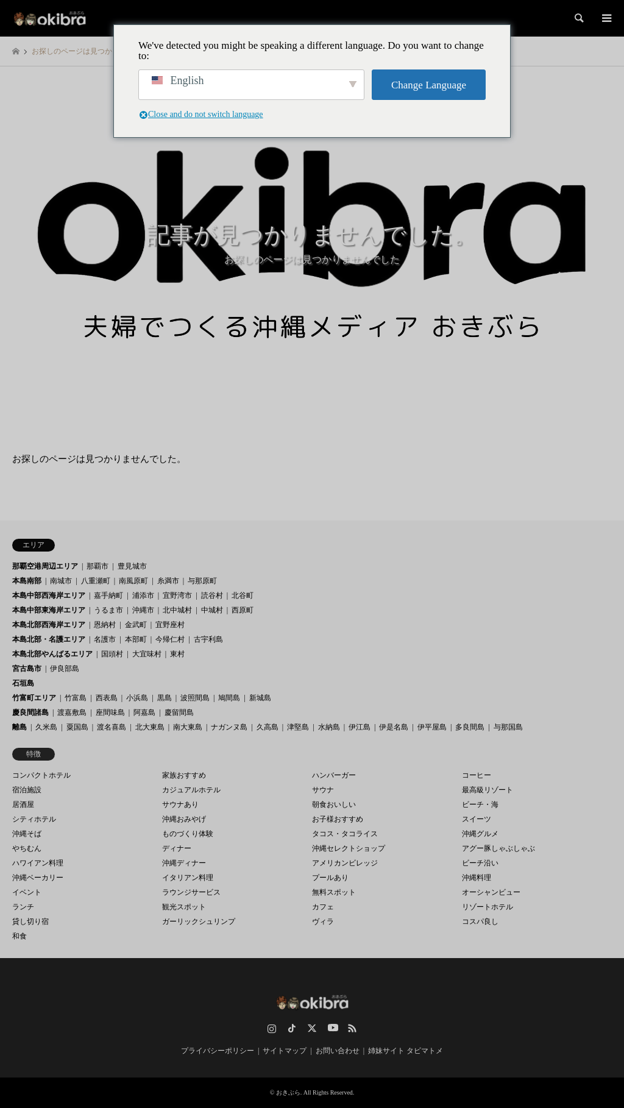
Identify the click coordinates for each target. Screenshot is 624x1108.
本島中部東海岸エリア (48, 610)
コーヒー (476, 775)
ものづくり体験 (187, 833)
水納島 (329, 727)
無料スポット (334, 892)
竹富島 (76, 698)
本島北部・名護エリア (48, 639)
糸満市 (168, 581)
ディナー (176, 848)
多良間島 (469, 727)
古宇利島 (208, 639)
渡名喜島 (111, 727)
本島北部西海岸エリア (48, 624)
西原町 (243, 610)
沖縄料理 (476, 877)
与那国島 (508, 727)
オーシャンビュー (491, 892)
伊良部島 (64, 668)
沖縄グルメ (480, 833)
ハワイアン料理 (37, 863)
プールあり (330, 877)
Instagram (272, 1028)
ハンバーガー (334, 775)
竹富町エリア (34, 698)
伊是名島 (393, 727)
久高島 (267, 727)
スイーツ (476, 819)
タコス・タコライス (345, 833)
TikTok (292, 1028)
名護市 (105, 639)
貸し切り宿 (30, 921)
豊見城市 (132, 566)
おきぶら (288, 1092)
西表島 (107, 698)
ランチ (23, 907)
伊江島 (359, 727)
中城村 (212, 610)
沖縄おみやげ (184, 819)
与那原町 (202, 581)
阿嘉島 (144, 712)
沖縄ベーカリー (37, 877)
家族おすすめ (184, 775)
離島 (19, 727)
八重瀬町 (95, 581)
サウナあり (180, 804)
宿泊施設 (26, 790)
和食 (19, 936)
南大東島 (187, 727)
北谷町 (243, 595)
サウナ (323, 790)
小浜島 (137, 698)
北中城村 (177, 610)
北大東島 (150, 727)
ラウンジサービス (191, 892)
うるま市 (108, 610)
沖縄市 (143, 610)
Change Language (428, 85)
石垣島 (23, 683)
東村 (177, 654)
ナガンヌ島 (229, 727)
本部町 (136, 639)
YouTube (332, 1028)
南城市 (61, 581)
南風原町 (133, 581)
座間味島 (110, 712)
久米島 (46, 727)
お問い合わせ (338, 1050)
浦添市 (143, 595)
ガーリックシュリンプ (198, 921)
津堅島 (298, 727)
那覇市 (97, 566)
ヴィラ (323, 921)
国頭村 (112, 654)
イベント (26, 892)
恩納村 (105, 624)
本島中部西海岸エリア (48, 595)
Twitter (312, 1028)
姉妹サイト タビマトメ (405, 1050)
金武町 (136, 624)
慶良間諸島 (30, 712)
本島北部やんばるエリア (52, 654)
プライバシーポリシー (217, 1050)
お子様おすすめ (337, 819)
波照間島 (195, 698)
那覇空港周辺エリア (45, 566)
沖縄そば (26, 833)
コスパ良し (480, 921)
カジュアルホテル (191, 790)
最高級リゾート (487, 790)
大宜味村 (146, 654)
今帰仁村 (170, 639)
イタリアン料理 (187, 877)
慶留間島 (179, 712)
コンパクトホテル (41, 775)
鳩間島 (229, 698)
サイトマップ (285, 1050)
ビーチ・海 (480, 804)
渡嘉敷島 (72, 712)
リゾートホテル (487, 907)
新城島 (260, 698)
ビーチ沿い (480, 863)
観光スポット (184, 907)
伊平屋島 (432, 727)
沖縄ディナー (184, 863)
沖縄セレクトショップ (348, 848)
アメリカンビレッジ (345, 863)
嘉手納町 (108, 595)
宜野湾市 (177, 595)
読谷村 (212, 595)
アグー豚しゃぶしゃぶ (498, 848)
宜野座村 (170, 624)
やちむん (26, 848)
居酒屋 (23, 804)
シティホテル (34, 819)
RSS (352, 1028)
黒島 (164, 698)
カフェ (323, 907)
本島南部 (26, 581)
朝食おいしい (334, 804)
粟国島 (77, 727)
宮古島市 (26, 668)
